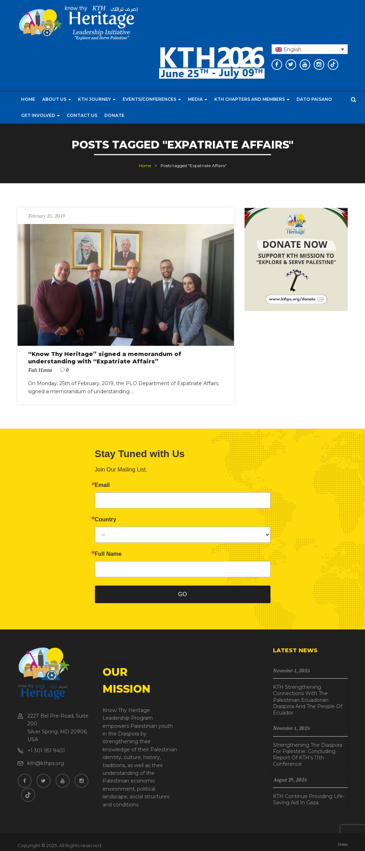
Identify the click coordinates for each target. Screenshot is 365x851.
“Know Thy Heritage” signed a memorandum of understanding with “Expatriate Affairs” (104, 358)
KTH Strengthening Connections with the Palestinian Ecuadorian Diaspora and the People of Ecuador (307, 700)
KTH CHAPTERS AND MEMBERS (251, 99)
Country (105, 519)
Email (102, 485)
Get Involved (40, 115)
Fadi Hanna (40, 369)
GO (182, 594)
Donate (114, 115)
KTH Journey (97, 99)
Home (28, 99)
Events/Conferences (152, 99)
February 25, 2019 (46, 215)
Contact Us (82, 115)
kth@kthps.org (45, 763)
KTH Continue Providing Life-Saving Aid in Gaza (309, 799)
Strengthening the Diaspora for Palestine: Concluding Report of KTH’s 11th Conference (307, 754)
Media (197, 99)
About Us (56, 99)
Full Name (108, 554)
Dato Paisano (314, 99)
